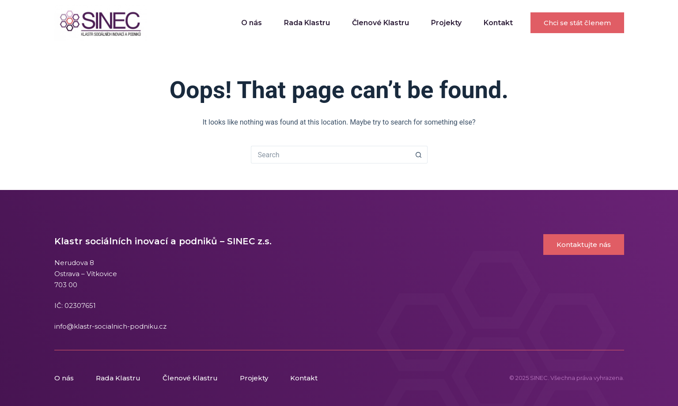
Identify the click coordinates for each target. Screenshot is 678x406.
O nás (251, 23)
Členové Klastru (380, 23)
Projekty (446, 23)
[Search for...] (330, 154)
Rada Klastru (307, 23)
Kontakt (498, 23)
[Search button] (419, 154)
